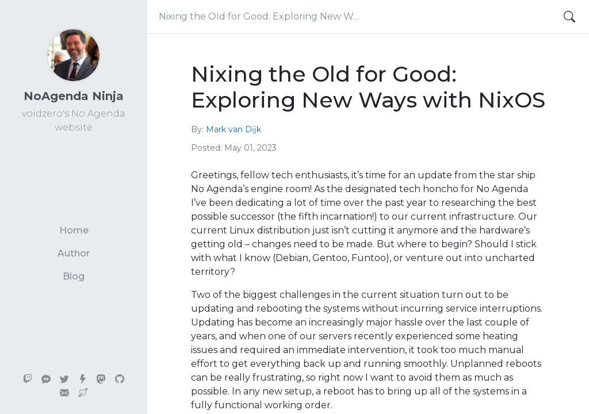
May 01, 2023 (250, 148)
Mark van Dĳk (233, 129)
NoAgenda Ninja (74, 96)
